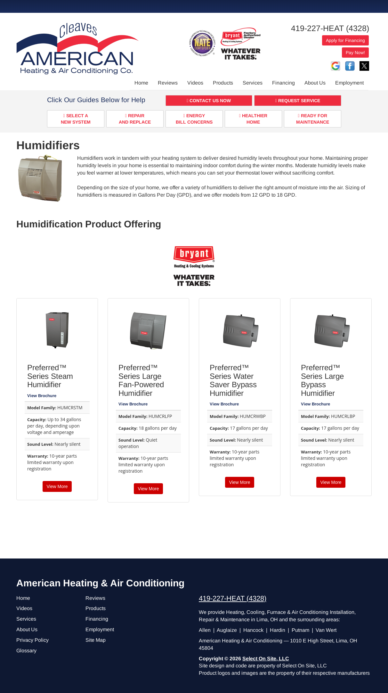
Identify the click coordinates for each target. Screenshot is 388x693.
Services (253, 83)
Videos (195, 83)
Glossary (26, 650)
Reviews (168, 83)
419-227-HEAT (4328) (330, 28)
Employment (349, 83)
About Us (315, 83)
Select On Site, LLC (265, 658)
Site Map (95, 640)
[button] (209, 100)
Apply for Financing (345, 40)
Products (223, 83)
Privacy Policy (32, 640)
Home (141, 83)
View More (57, 486)
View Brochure (41, 395)
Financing (283, 83)
